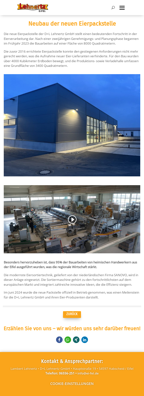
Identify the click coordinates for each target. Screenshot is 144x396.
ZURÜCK (72, 314)
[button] (59, 339)
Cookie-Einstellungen (72, 383)
